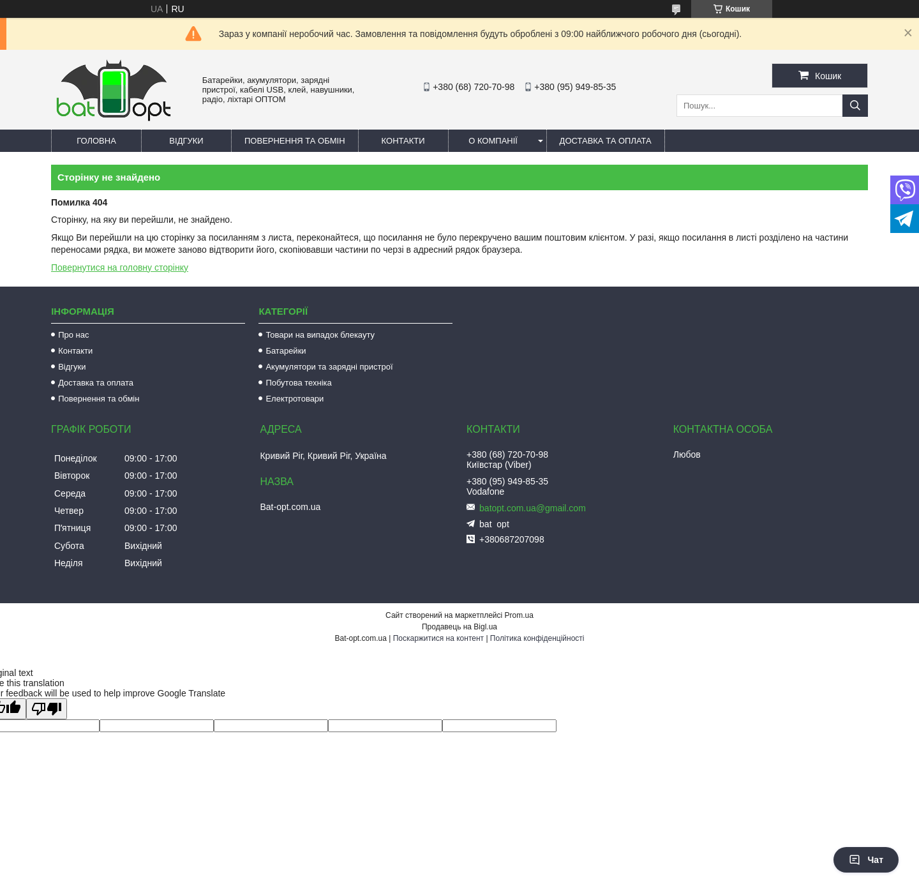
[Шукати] (855, 105)
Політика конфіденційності (537, 638)
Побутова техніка (298, 382)
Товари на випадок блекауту (320, 335)
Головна (96, 141)
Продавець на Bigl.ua (459, 626)
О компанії (493, 141)
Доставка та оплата (606, 141)
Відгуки (186, 141)
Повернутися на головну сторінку (119, 267)
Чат (866, 860)
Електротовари (294, 398)
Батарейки (285, 351)
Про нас (73, 335)
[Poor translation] (46, 708)
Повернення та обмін (294, 141)
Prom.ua (519, 615)
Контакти (403, 141)
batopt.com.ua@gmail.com (532, 508)
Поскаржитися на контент (438, 638)
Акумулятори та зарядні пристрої (328, 366)
